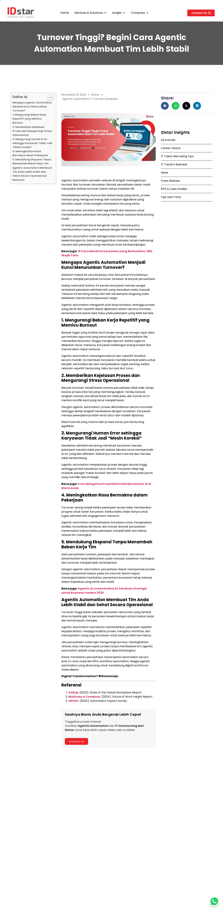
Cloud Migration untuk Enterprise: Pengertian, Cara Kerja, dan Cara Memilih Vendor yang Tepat (182, 851)
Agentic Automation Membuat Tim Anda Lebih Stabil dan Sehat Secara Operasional (32, 172)
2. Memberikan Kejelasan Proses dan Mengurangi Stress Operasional (32, 131)
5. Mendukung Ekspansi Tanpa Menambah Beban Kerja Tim (31, 161)
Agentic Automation (75, 99)
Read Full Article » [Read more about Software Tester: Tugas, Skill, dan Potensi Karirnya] (94, 858)
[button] (165, 106)
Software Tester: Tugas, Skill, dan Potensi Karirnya (110, 849)
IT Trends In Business (104, 99)
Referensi (18, 180)
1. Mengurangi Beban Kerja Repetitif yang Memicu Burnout (29, 118)
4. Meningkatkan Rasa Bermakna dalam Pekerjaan (30, 153)
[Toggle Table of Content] (49, 97)
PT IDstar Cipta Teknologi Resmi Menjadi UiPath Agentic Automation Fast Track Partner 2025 (38, 851)
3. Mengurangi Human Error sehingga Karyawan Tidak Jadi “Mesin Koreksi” (32, 143)
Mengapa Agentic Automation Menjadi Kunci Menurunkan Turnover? (32, 106)
